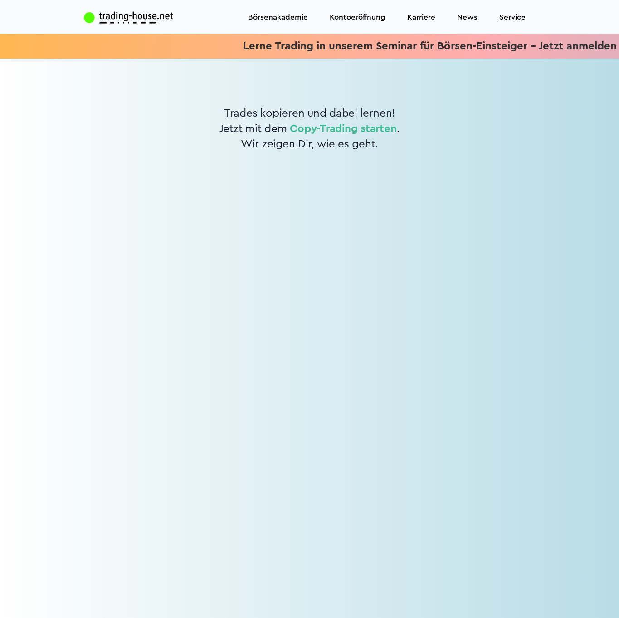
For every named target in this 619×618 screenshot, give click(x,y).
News (467, 17)
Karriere (421, 17)
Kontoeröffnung (357, 17)
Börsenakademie (278, 17)
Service (512, 17)
